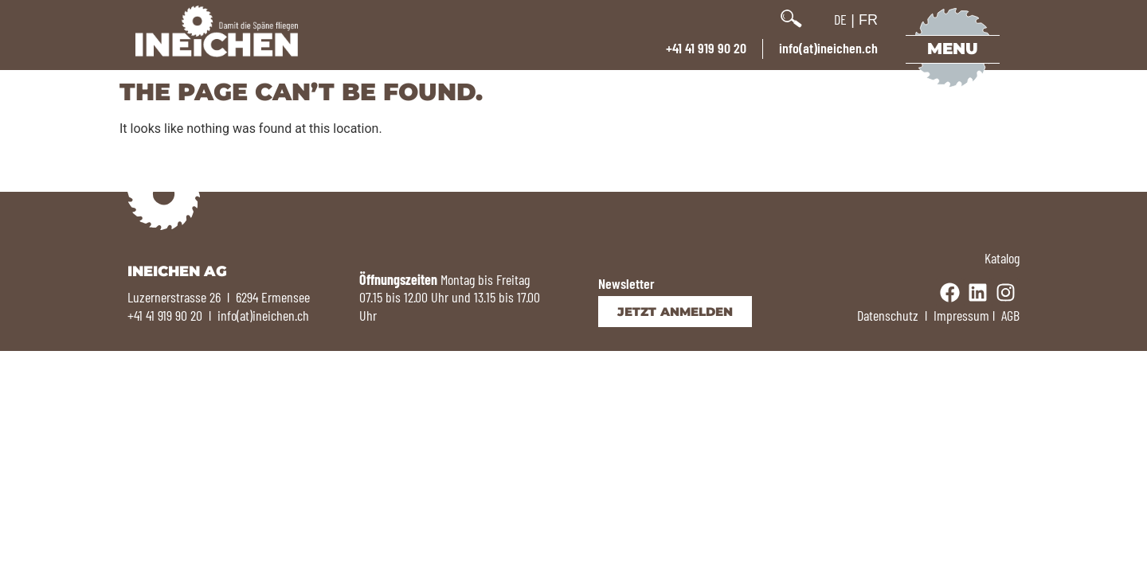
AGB (1010, 315)
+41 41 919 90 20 (706, 48)
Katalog (1002, 258)
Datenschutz (887, 315)
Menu (952, 48)
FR (868, 20)
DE (840, 19)
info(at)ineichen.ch (828, 48)
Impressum (961, 315)
